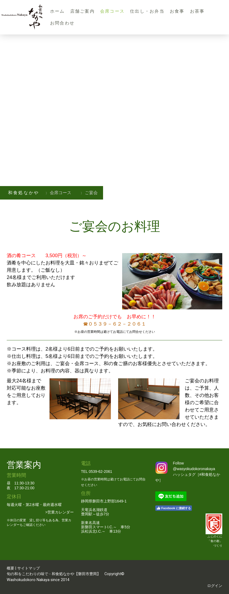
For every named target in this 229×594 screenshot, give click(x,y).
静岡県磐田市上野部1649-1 (104, 501)
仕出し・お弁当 (147, 11)
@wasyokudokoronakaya (194, 469)
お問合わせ (62, 23)
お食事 (177, 11)
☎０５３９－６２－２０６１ (114, 324)
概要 (10, 568)
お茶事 (197, 11)
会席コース (112, 11)
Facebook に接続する (173, 508)
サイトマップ (28, 568)
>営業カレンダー (59, 512)
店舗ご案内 (82, 11)
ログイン (214, 585)
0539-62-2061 (100, 471)
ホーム (57, 11)
